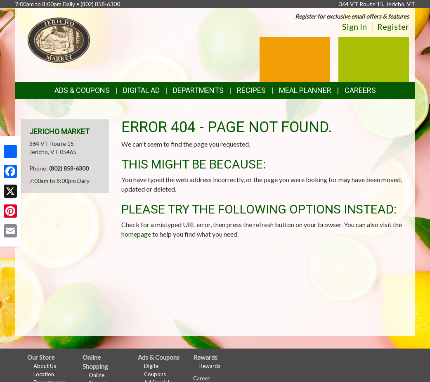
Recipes (251, 90)
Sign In (354, 26)
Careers (360, 90)
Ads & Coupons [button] (82, 90)
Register (393, 26)
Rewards (209, 366)
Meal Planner (305, 90)
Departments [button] (198, 90)
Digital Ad (141, 90)
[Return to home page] (59, 39)
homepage (136, 234)
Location (43, 374)
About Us (44, 366)
